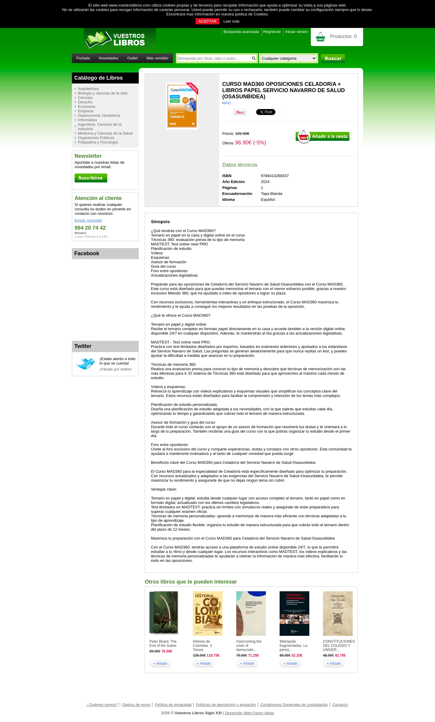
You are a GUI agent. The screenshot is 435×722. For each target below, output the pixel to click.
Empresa (85, 111)
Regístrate (272, 31)
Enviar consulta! (88, 220)
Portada (83, 58)
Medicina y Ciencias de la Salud (105, 133)
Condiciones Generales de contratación (294, 704)
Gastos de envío (136, 704)
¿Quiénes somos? (102, 704)
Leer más (231, 21)
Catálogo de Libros (98, 78)
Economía (86, 106)
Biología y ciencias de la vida (102, 93)
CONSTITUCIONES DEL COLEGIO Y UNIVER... (339, 645)
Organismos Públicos (96, 137)
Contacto (340, 704)
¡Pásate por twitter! (116, 369)
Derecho (85, 102)
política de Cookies (251, 14)
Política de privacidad (173, 704)
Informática (87, 120)
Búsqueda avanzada (241, 31)
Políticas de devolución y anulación (226, 704)
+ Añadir (160, 663)
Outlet (132, 58)
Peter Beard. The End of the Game (162, 643)
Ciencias (85, 97)
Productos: (343, 36)
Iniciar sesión (296, 31)
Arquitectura (88, 88)
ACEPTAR (207, 21)
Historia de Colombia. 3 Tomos (202, 645)
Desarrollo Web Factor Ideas (249, 713)
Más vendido (157, 58)
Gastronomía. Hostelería (99, 115)
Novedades (109, 58)
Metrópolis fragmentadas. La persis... (293, 645)
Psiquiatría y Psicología (98, 142)
